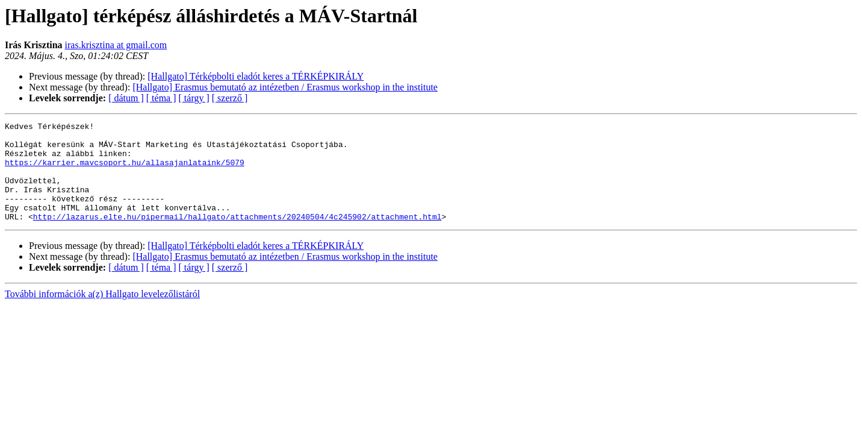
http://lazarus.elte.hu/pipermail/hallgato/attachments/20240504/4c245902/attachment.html (237, 236)
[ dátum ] (126, 98)
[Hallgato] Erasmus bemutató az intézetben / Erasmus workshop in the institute (285, 87)
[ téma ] (161, 98)
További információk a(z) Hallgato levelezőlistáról (102, 314)
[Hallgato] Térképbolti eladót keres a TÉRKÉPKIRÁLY (255, 76)
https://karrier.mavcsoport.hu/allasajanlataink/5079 (124, 171)
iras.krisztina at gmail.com (116, 45)
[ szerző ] (230, 98)
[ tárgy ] (194, 98)
